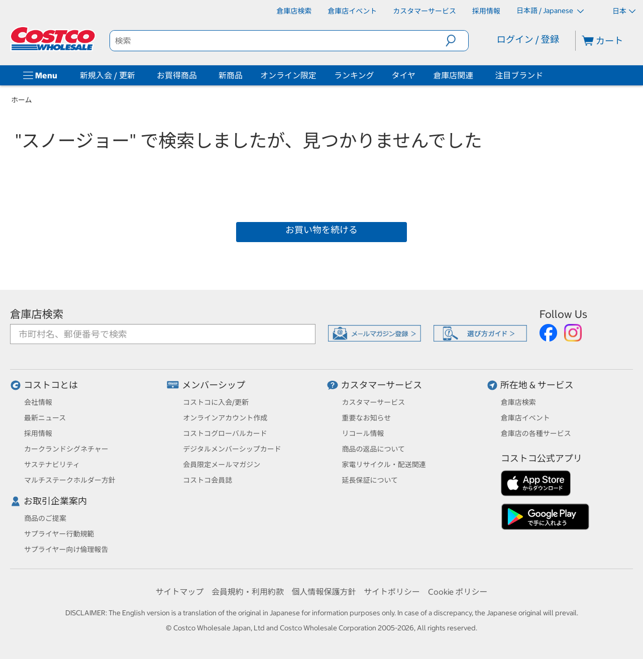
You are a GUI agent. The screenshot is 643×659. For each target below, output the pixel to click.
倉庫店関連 (453, 75)
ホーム (21, 99)
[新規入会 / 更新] (137, 75)
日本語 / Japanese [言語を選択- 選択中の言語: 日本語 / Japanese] (550, 10)
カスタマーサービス (381, 385)
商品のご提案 (45, 518)
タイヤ (404, 75)
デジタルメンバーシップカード (232, 449)
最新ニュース (45, 417)
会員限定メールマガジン (221, 464)
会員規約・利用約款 (247, 592)
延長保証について (370, 480)
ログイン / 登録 (528, 39)
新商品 (231, 75)
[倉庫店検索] (293, 11)
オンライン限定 (288, 75)
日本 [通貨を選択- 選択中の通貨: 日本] (623, 11)
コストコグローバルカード (225, 433)
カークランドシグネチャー (66, 449)
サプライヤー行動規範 (59, 533)
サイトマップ (179, 592)
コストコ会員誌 (207, 480)
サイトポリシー (392, 592)
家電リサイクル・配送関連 (384, 464)
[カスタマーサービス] (424, 11)
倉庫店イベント (525, 417)
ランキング (354, 75)
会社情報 (38, 402)
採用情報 (38, 433)
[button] (457, 41)
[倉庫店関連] (475, 75)
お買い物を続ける (321, 230)
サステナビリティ (52, 464)
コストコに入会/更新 (216, 402)
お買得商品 (177, 75)
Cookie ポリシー (458, 592)
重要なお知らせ (366, 417)
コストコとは (51, 385)
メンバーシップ (213, 385)
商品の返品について (373, 449)
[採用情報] (486, 11)
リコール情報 (363, 433)
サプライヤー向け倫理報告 (66, 549)
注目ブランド (519, 75)
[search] (278, 41)
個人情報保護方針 (323, 592)
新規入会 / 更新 (107, 75)
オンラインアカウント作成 (225, 417)
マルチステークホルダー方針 (70, 480)
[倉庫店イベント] (352, 11)
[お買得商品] (199, 75)
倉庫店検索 (36, 314)
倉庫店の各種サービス (536, 433)
